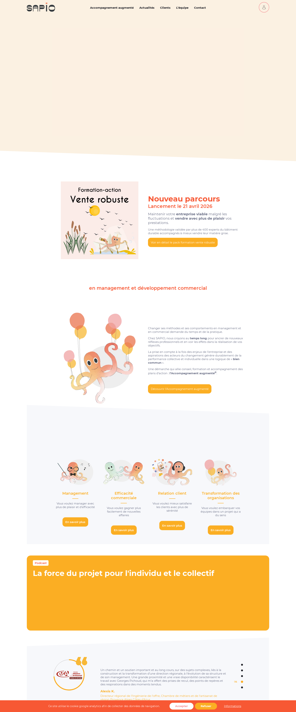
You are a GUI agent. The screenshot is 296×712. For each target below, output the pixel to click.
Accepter (181, 706)
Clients (165, 7)
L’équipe (182, 7)
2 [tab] (235, 670)
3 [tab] (235, 676)
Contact (200, 7)
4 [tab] (236, 682)
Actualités (146, 7)
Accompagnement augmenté (112, 7)
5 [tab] (235, 687)
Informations (232, 706)
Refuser (206, 706)
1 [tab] (235, 665)
